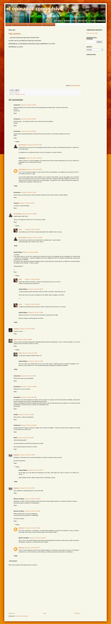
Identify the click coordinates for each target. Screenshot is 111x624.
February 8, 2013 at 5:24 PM (27, 455)
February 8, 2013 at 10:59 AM (29, 425)
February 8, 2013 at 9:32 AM (28, 375)
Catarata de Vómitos (20, 94)
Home (8, 24)
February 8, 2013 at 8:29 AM (27, 203)
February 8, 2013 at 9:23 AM (35, 361)
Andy (15, 339)
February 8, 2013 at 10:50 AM (26, 414)
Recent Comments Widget (92, 33)
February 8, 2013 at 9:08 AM (24, 339)
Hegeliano (16, 455)
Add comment (13, 561)
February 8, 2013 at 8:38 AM (29, 213)
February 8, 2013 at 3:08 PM (34, 169)
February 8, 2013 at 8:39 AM (30, 252)
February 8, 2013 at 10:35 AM (29, 386)
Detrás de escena (19, 24)
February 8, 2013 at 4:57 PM (32, 229)
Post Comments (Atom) (22, 616)
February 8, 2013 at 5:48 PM (35, 289)
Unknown (21, 528)
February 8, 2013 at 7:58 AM (28, 105)
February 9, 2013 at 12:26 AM (32, 528)
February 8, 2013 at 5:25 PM (27, 488)
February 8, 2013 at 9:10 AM (29, 353)
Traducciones (49, 24)
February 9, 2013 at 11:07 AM (37, 537)
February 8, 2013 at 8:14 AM (28, 192)
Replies (17, 141)
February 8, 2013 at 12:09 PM (34, 158)
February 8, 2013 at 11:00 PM (32, 511)
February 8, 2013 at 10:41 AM (29, 397)
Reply (15, 113)
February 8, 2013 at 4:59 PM (32, 279)
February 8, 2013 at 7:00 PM (35, 312)
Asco (13, 94)
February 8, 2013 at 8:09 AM (28, 131)
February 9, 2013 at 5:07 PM (32, 547)
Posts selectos (35, 24)
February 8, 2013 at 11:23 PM (34, 237)
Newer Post (12, 613)
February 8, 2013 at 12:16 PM (26, 437)
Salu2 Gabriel (22, 169)
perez (20, 229)
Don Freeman (22, 144)
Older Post (77, 613)
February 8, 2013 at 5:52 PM (35, 470)
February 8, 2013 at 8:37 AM (34, 144)
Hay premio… (16, 33)
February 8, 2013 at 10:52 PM (32, 498)
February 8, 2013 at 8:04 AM (28, 119)
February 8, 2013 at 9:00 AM (27, 328)
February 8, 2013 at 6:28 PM (32, 304)
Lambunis (16, 328)
